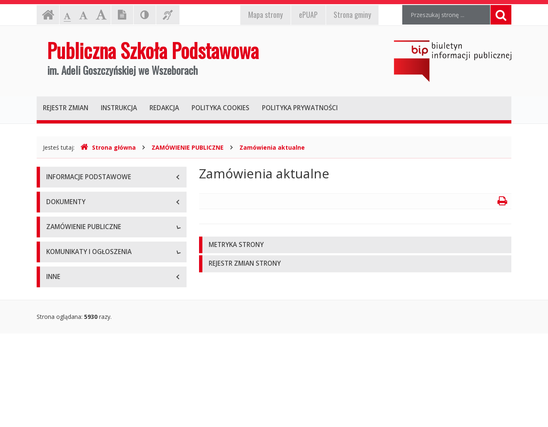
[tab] (355, 245)
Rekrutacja (60, 309)
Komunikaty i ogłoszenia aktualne (91, 328)
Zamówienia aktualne (272, 147)
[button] (355, 245)
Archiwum (59, 265)
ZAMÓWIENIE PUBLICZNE (188, 147)
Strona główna (108, 147)
